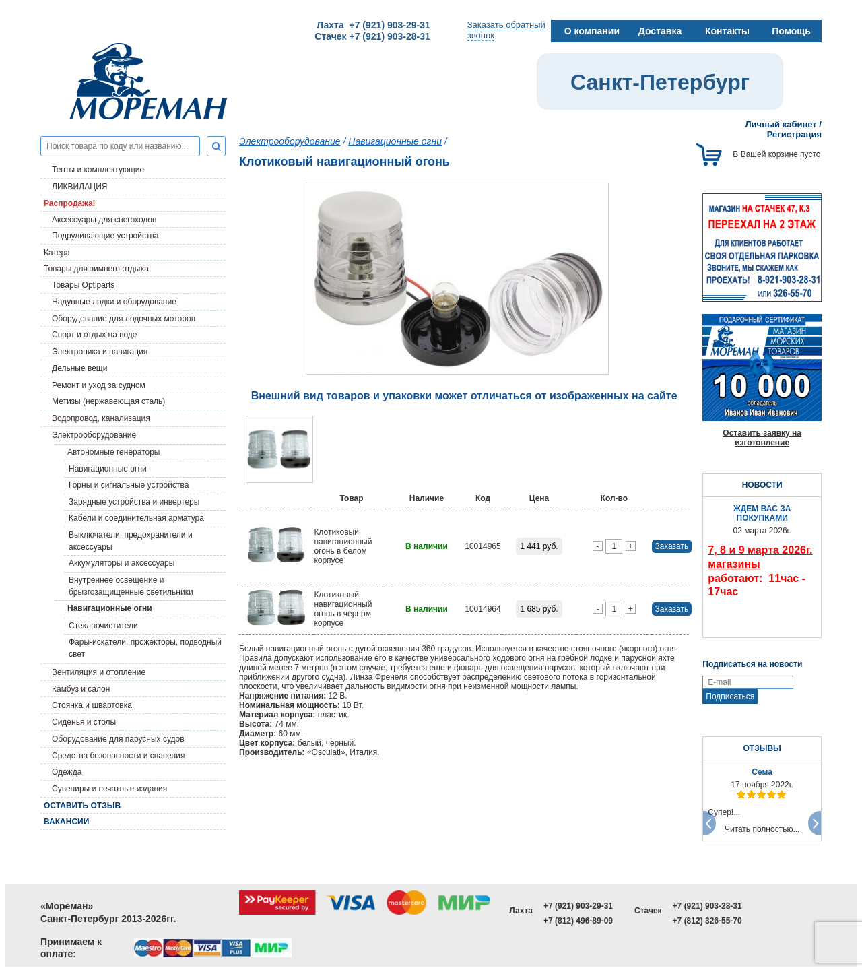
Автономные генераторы (113, 452)
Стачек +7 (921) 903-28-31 (372, 36)
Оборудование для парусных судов (118, 739)
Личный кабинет (780, 124)
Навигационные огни (108, 469)
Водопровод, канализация (101, 418)
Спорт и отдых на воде (94, 334)
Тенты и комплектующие (98, 169)
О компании (592, 31)
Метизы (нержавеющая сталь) (108, 401)
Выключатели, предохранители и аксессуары (131, 541)
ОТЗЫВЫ (762, 748)
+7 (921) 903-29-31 (578, 906)
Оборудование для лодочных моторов (123, 318)
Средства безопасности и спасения (118, 755)
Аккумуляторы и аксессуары (121, 563)
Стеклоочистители (103, 625)
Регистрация (794, 134)
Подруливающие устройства (105, 235)
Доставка (660, 31)
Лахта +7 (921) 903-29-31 (373, 25)
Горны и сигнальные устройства (129, 485)
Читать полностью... (762, 829)
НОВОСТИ (762, 485)
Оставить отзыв (82, 805)
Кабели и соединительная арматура (136, 518)
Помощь (791, 31)
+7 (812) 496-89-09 (578, 921)
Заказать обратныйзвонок (506, 30)
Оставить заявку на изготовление (762, 437)
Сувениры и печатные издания (109, 788)
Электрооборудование (94, 435)
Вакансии (66, 822)
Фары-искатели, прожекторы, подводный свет (145, 648)
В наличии (426, 546)
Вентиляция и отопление (98, 672)
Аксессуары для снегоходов (104, 219)
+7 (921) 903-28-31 (707, 906)
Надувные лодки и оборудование (114, 301)
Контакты (727, 31)
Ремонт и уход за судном (98, 385)
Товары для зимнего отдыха (96, 268)
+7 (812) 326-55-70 (707, 921)
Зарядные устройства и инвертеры (134, 502)
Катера (57, 252)
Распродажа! (70, 203)
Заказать (672, 546)
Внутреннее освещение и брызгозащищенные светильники (131, 586)
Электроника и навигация (99, 351)
